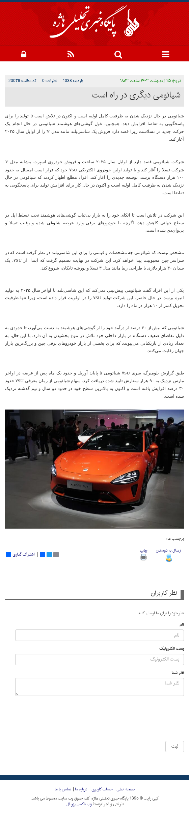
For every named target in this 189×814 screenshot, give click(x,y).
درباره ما (81, 789)
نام (182, 625)
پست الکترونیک (171, 649)
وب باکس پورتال (79, 804)
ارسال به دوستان (169, 554)
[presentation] (126, 721)
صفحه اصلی (125, 789)
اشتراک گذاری (20, 554)
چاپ (143, 554)
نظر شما (177, 673)
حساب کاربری (101, 789)
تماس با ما (63, 789)
